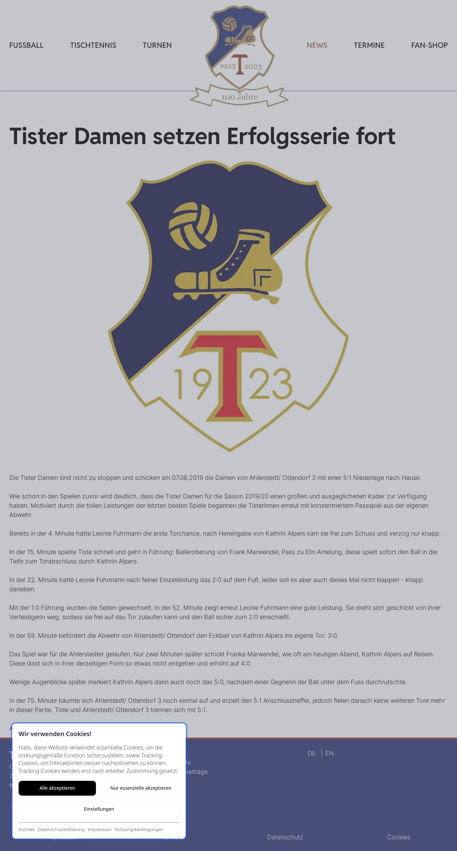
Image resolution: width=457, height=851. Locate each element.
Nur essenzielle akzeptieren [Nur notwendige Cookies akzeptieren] (141, 788)
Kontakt (27, 829)
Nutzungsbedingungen (139, 829)
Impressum (100, 829)
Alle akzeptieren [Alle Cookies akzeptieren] (57, 788)
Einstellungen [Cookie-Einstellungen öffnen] (99, 809)
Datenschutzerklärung (61, 829)
